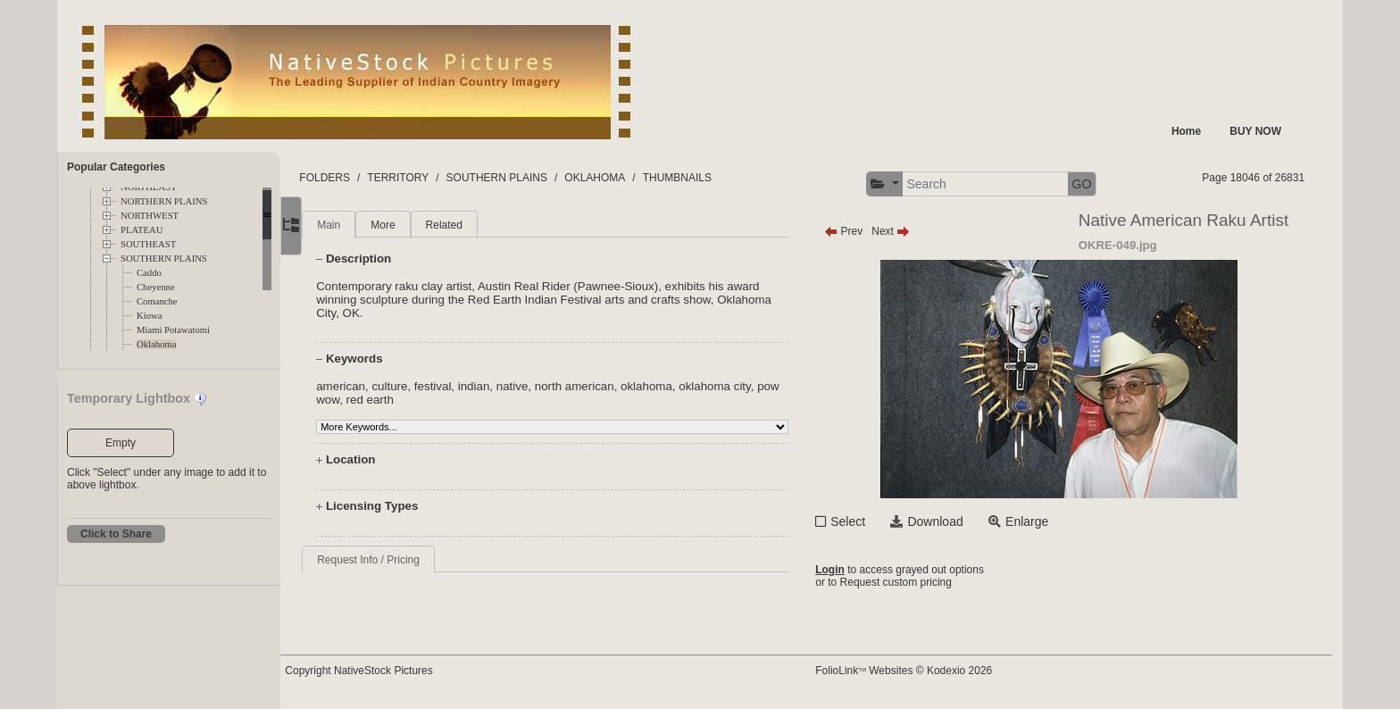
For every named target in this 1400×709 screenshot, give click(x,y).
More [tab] (419, 225)
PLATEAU (141, 230)
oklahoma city (751, 386)
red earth (431, 399)
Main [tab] (365, 225)
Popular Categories (116, 167)
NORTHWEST (150, 216)
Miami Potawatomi (173, 330)
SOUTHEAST (148, 244)
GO (1100, 184)
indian (511, 386)
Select (866, 521)
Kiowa (149, 316)
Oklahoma (156, 344)
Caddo (149, 273)
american (377, 386)
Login (848, 569)
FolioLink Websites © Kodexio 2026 (922, 670)
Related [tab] (480, 225)
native (549, 386)
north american (611, 386)
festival (469, 386)
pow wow (377, 399)
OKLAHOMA (634, 177)
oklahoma (683, 386)
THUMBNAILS (716, 177)
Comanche (157, 301)
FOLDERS (364, 177)
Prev (862, 231)
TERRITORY (438, 177)
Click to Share (116, 534)
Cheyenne (156, 287)
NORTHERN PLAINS (164, 201)
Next (909, 231)
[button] (903, 184)
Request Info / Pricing (405, 560)
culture (426, 386)
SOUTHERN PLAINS (164, 258)
